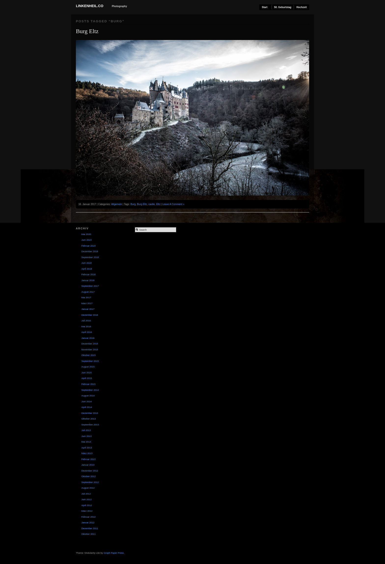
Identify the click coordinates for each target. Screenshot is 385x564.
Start (264, 7)
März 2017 (86, 303)
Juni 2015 (86, 372)
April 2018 (86, 268)
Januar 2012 (87, 522)
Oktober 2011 (88, 534)
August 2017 (88, 291)
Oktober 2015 (88, 355)
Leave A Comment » (173, 204)
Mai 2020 (86, 234)
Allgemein (116, 204)
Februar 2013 (88, 459)
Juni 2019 (86, 239)
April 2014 (86, 407)
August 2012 (88, 487)
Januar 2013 (87, 464)
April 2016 (86, 332)
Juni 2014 (86, 401)
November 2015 (89, 349)
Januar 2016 (87, 338)
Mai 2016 (86, 326)
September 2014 (90, 390)
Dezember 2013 (89, 413)
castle (151, 204)
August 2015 (88, 366)
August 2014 (88, 395)
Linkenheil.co (89, 6)
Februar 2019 (88, 245)
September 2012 (90, 482)
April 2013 (86, 447)
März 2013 (86, 453)
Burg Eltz (87, 31)
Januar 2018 (87, 280)
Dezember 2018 (89, 251)
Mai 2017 (86, 297)
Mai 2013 (86, 441)
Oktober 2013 (88, 418)
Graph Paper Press (114, 552)
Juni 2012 (86, 499)
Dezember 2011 (89, 528)
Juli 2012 (86, 493)
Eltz (158, 204)
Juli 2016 (86, 320)
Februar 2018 (88, 274)
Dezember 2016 (89, 315)
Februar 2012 (88, 516)
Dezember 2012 (89, 470)
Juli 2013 (86, 430)
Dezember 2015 (89, 343)
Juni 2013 (86, 436)
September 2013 (90, 424)
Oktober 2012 (88, 476)
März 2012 (86, 511)
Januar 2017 (87, 309)
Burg (133, 204)
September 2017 (90, 286)
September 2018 (90, 257)
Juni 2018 (86, 263)
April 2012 (86, 505)
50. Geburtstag (282, 7)
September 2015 (90, 361)
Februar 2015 (88, 384)
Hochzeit (301, 7)
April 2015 (86, 378)
